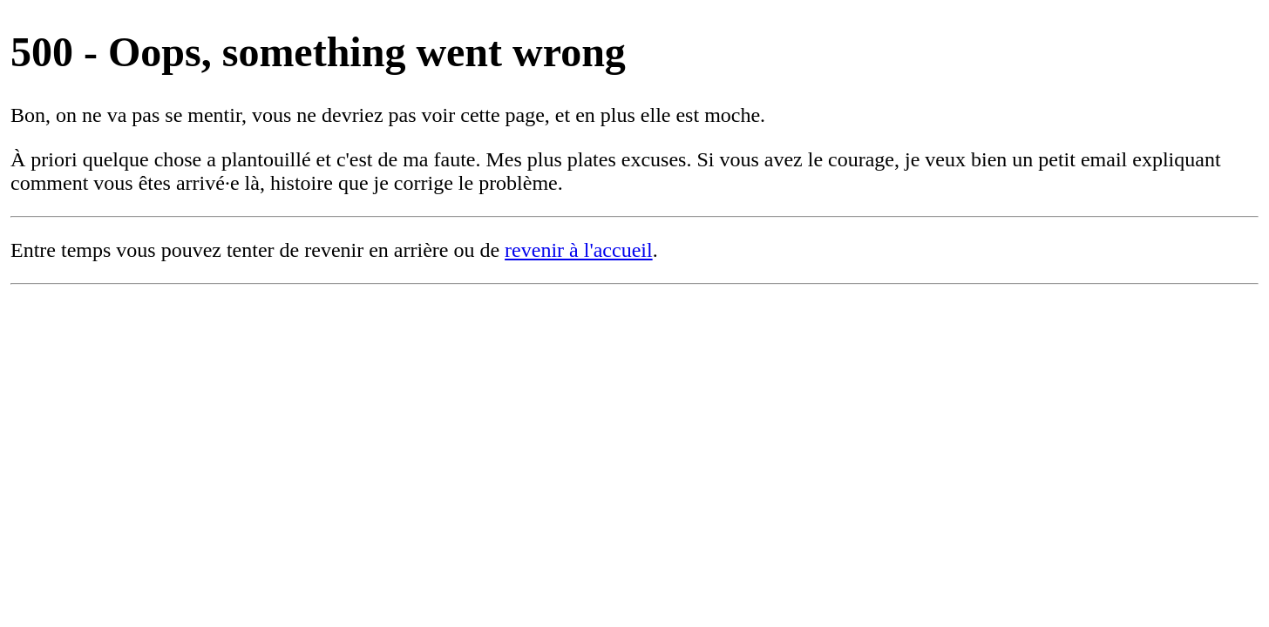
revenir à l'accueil (579, 250)
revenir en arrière (376, 250)
